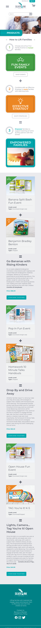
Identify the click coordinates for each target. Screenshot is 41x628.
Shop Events (21, 74)
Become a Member (20, 612)
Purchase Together (16, 297)
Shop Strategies (20, 116)
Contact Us (20, 610)
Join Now (24, 1)
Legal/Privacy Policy (20, 614)
